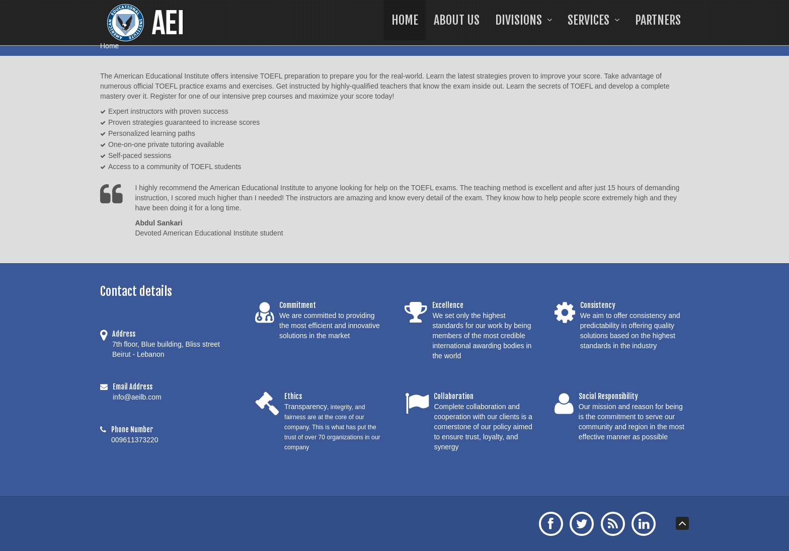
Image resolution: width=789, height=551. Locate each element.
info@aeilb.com (137, 397)
